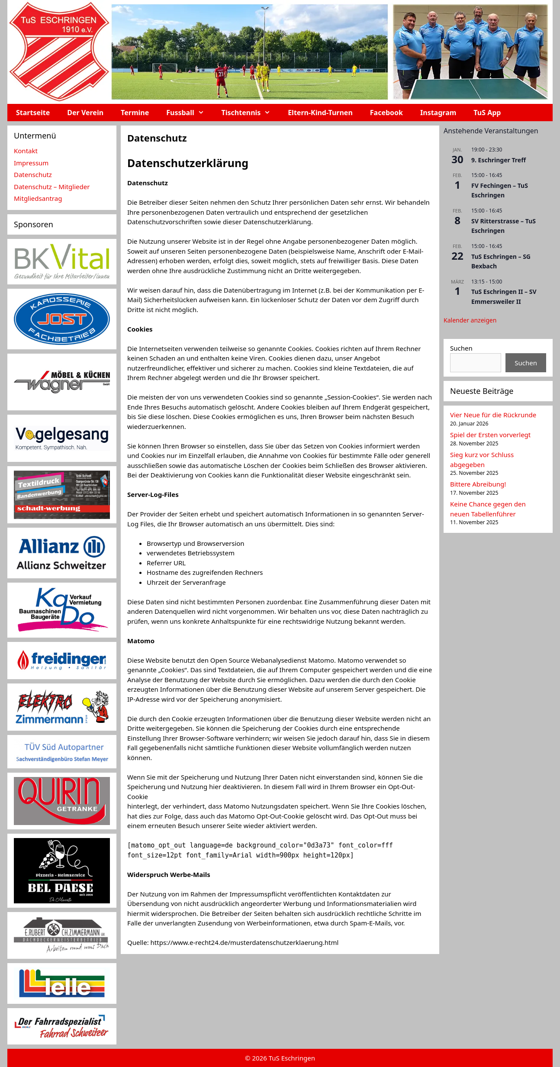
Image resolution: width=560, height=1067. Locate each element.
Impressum (31, 162)
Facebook (386, 112)
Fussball (189, 112)
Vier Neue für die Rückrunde (493, 414)
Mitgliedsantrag (38, 198)
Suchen (461, 348)
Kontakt (26, 150)
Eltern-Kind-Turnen (320, 112)
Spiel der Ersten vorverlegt (490, 434)
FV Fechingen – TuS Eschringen (499, 190)
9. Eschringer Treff (498, 160)
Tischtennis (251, 112)
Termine (135, 112)
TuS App (487, 112)
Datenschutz (33, 174)
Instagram (438, 112)
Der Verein (85, 112)
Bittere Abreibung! (478, 484)
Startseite (33, 112)
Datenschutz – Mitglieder (52, 186)
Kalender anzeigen (470, 320)
